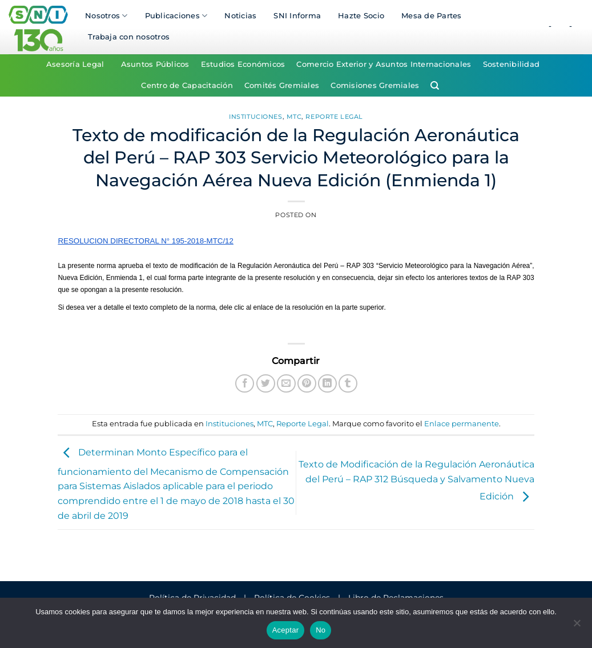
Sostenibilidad (511, 64)
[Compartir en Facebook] (244, 383)
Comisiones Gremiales (375, 85)
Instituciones (255, 117)
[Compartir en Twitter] (265, 383)
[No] (576, 626)
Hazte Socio (361, 15)
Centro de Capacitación (187, 85)
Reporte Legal (334, 117)
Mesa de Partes (431, 15)
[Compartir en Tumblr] (348, 383)
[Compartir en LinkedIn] (327, 383)
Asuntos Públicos (155, 64)
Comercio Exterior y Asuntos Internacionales (383, 64)
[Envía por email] (286, 383)
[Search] (434, 86)
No (320, 630)
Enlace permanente (461, 423)
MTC (294, 117)
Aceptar (285, 630)
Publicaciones (176, 15)
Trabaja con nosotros (129, 37)
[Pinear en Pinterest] (306, 383)
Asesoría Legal (75, 64)
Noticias (240, 15)
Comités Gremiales (281, 85)
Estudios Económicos (243, 64)
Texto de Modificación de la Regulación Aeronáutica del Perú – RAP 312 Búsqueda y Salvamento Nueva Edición (416, 480)
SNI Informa (297, 15)
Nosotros (106, 15)
